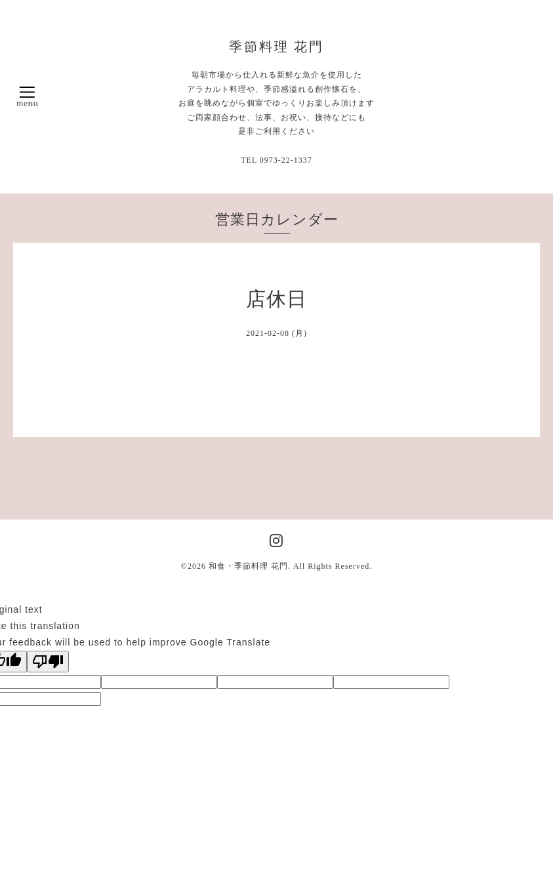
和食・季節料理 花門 (248, 566)
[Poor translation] (48, 661)
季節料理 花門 (277, 46)
